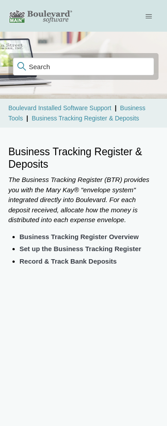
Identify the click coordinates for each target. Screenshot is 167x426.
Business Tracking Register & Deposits (85, 118)
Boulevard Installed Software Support (59, 108)
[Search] (84, 66)
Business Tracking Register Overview (79, 236)
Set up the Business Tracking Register (80, 248)
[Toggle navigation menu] (150, 16)
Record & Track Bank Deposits (68, 261)
